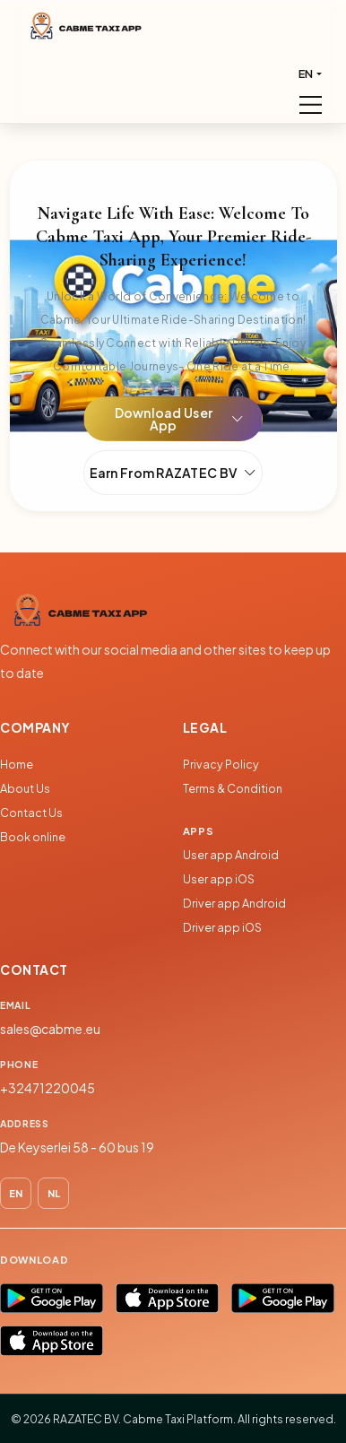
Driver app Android (234, 903)
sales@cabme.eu (50, 1029)
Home (16, 764)
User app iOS (219, 879)
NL (54, 1193)
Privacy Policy (221, 764)
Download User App (179, 418)
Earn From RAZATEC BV (173, 473)
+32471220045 (47, 1088)
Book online (32, 837)
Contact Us (31, 812)
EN (305, 73)
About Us (25, 788)
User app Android (231, 855)
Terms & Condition (232, 788)
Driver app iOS (222, 927)
